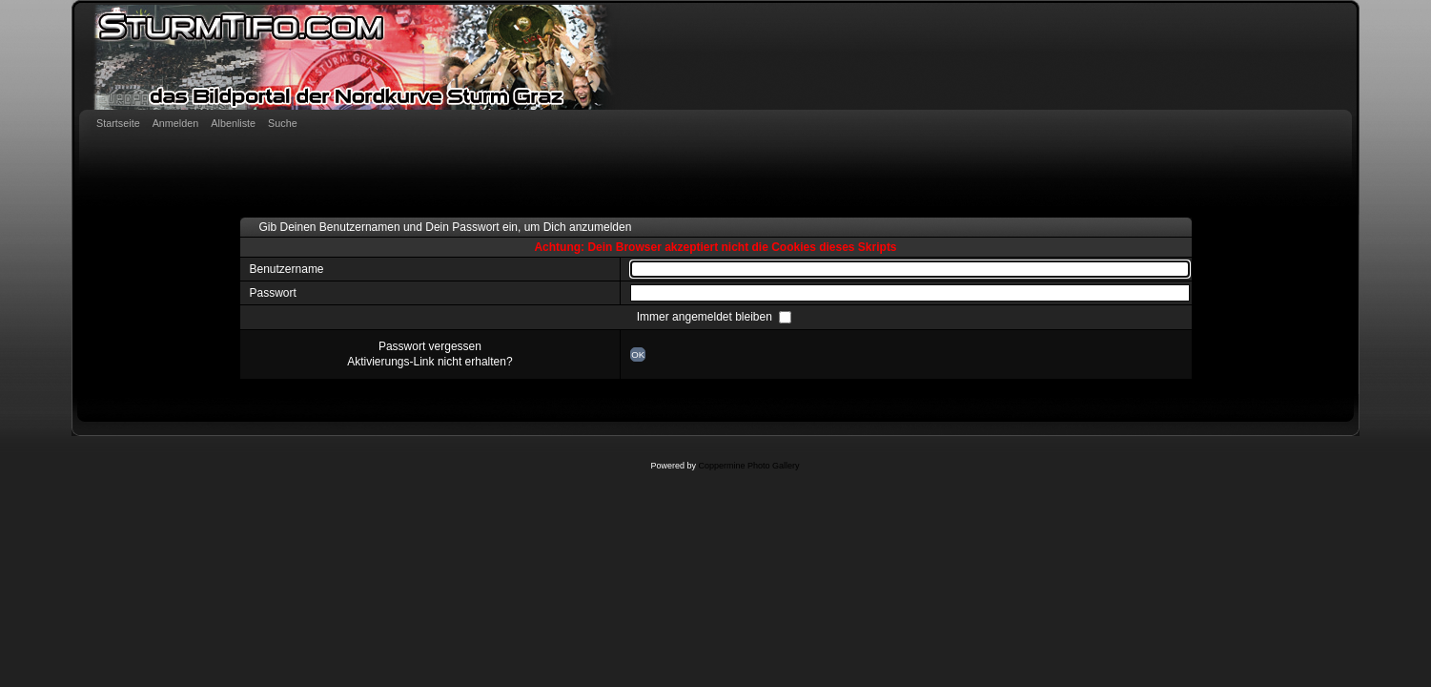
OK (637, 354)
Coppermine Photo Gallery (748, 465)
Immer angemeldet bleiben (706, 316)
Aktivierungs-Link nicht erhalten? (429, 361)
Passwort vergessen (429, 346)
